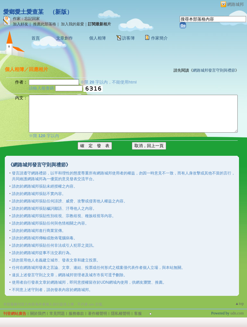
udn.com (237, 313)
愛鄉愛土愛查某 (23, 12)
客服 (138, 313)
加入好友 (20, 24)
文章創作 (64, 38)
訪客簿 (128, 38)
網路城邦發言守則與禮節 (214, 70)
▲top (239, 303)
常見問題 (57, 313)
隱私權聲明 (120, 313)
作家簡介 (159, 38)
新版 (61, 12)
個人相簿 (97, 38)
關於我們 (38, 313)
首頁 (35, 38)
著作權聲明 (97, 313)
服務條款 (76, 313)
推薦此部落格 (44, 24)
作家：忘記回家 (26, 18)
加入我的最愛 (72, 24)
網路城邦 (235, 4)
